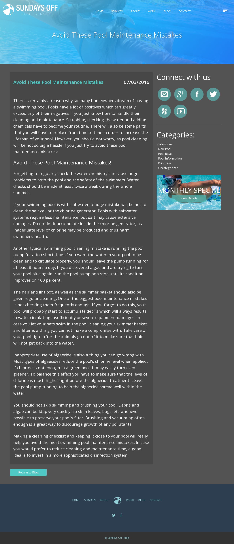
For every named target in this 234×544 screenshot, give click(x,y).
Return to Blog (28, 472)
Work (151, 11)
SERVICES (117, 11)
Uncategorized (168, 168)
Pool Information (170, 158)
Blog (167, 11)
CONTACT (185, 11)
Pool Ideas (165, 154)
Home (99, 11)
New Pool (164, 149)
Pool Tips (164, 163)
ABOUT (135, 11)
